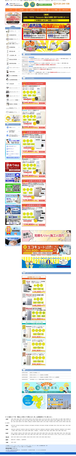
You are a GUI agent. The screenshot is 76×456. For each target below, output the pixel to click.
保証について (13, 128)
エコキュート (13, 31)
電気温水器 (13, 52)
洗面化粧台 (13, 72)
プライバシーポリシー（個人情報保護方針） (13, 136)
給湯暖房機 (13, 47)
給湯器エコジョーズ (13, 39)
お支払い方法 (43, 10)
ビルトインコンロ (13, 88)
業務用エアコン (13, 112)
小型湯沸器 (13, 56)
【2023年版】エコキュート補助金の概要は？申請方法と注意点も (41, 379)
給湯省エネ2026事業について (35, 372)
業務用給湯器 (13, 64)
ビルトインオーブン (13, 96)
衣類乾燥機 (13, 76)
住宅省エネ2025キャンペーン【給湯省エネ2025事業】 (39, 374)
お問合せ (65, 10)
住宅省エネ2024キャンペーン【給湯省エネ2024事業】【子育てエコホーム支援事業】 (45, 377)
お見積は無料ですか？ (12, 146)
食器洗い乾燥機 (13, 104)
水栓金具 (13, 84)
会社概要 (21, 10)
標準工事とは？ (11, 148)
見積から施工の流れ (32, 10)
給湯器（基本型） (13, 35)
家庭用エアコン (13, 108)
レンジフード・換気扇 (13, 100)
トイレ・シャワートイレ (13, 68)
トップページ (10, 10)
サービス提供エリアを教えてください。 (13, 154)
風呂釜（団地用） (13, 60)
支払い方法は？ (11, 151)
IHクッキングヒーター (13, 92)
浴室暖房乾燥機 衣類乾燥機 (13, 80)
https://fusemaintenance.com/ (12, 451)
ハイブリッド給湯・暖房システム (13, 43)
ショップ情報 (54, 10)
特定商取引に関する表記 (13, 132)
